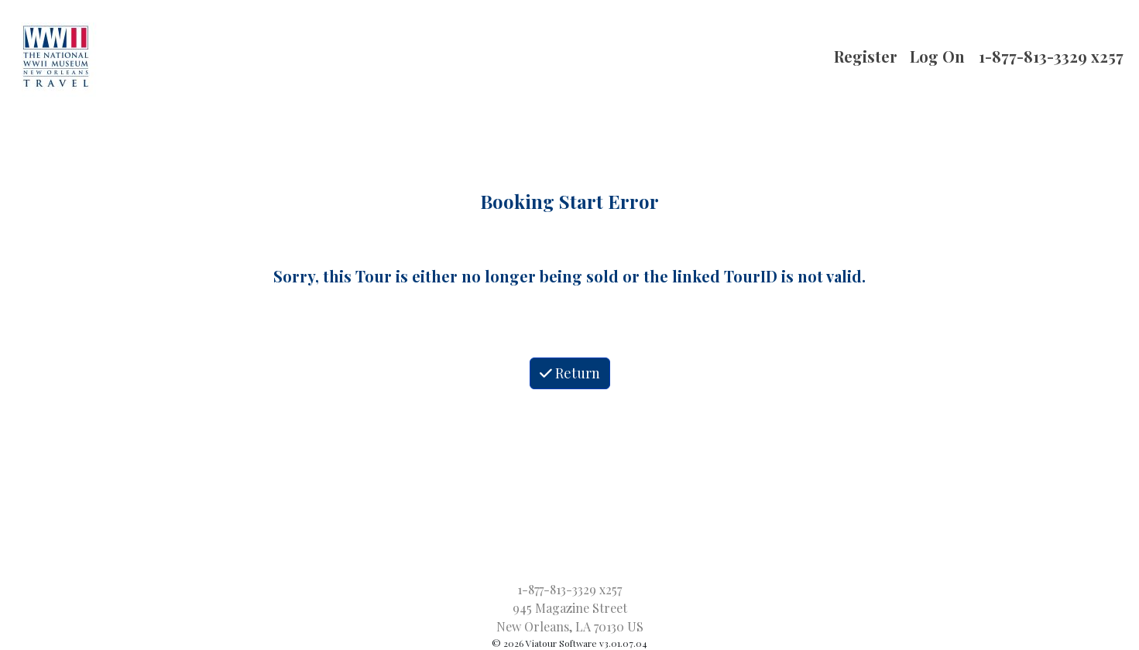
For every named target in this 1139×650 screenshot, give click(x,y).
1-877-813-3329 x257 (1051, 56)
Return (570, 373)
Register (865, 56)
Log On (937, 56)
